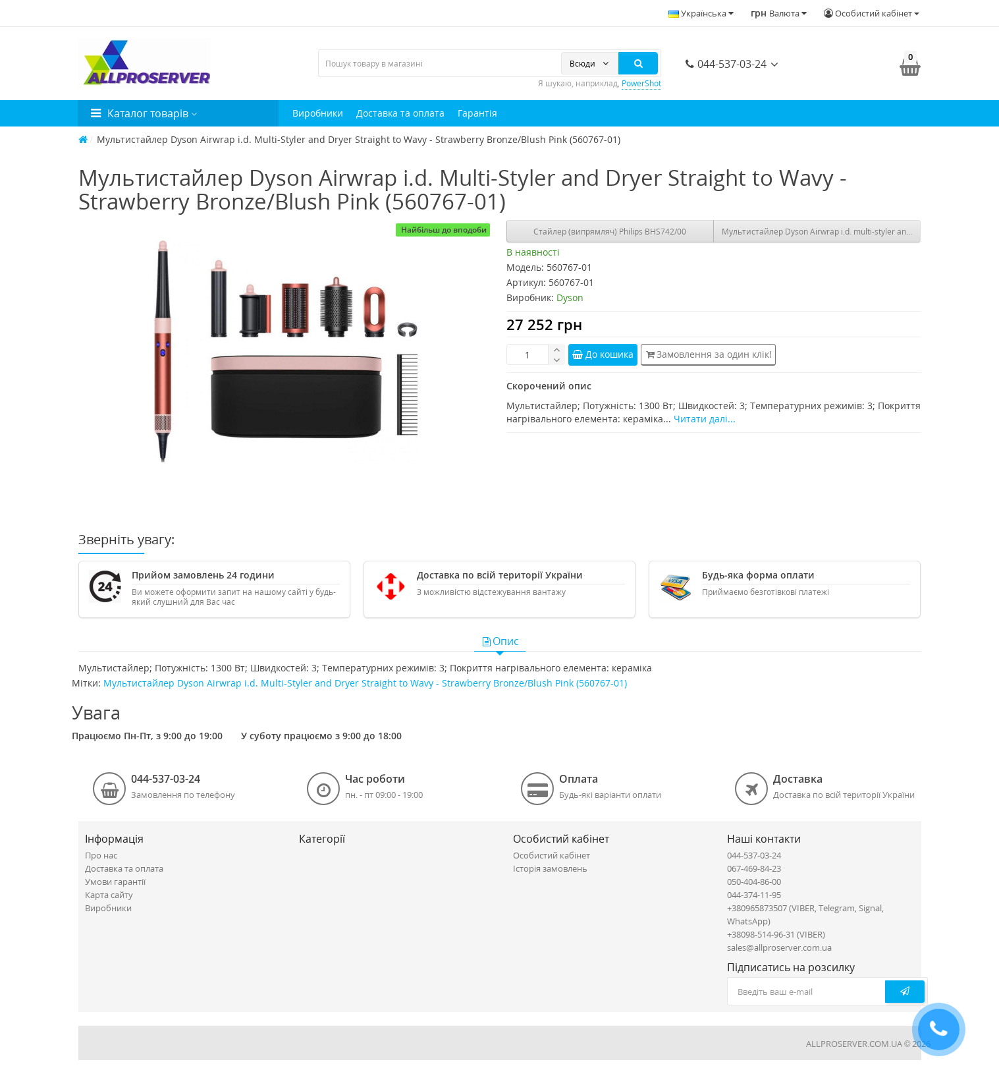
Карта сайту (109, 895)
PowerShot (641, 83)
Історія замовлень (550, 868)
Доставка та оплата (400, 113)
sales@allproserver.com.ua (779, 947)
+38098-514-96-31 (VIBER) (776, 934)
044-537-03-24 (726, 64)
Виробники (317, 113)
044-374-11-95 (754, 895)
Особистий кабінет (551, 855)
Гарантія (477, 113)
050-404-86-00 (754, 881)
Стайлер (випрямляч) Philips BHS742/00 (609, 231)
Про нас (101, 855)
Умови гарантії (115, 881)
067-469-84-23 (754, 868)
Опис (500, 641)
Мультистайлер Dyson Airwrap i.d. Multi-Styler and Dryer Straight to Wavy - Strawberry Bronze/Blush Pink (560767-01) (365, 683)
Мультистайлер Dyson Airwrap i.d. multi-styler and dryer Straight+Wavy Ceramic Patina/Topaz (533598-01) (821, 231)
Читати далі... (705, 418)
